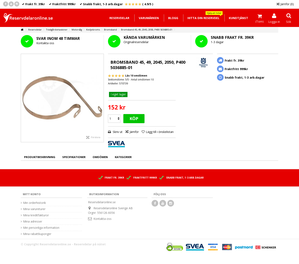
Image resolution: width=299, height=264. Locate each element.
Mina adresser (32, 221)
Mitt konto (32, 194)
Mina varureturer (34, 209)
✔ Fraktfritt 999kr (62, 4)
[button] (203, 18)
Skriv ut (117, 132)
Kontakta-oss (102, 219)
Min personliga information (41, 228)
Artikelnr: (113, 83)
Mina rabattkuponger (37, 234)
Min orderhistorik (34, 203)
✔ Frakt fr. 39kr (33, 4)
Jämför (134, 132)
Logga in (274, 21)
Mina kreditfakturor (36, 215)
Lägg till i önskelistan (160, 132)
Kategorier (123, 157)
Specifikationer (74, 157)
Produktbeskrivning (39, 157)
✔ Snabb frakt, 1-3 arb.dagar (101, 4)
